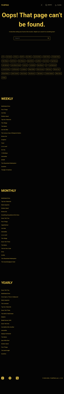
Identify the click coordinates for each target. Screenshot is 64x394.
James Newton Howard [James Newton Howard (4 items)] (9, 63)
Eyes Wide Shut (5, 340)
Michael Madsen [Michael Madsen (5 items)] (27, 72)
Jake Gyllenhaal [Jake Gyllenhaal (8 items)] (47, 59)
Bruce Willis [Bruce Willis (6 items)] (35, 49)
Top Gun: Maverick (6, 119)
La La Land (4, 146)
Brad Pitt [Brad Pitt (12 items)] (27, 49)
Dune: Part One (5, 323)
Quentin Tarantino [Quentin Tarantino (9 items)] (39, 72)
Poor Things (4, 109)
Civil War (3, 113)
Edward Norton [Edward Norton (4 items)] (6, 59)
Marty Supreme (5, 205)
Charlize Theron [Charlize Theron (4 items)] (6, 54)
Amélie (3, 255)
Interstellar (4, 156)
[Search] (48, 5)
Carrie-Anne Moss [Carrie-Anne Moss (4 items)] (46, 49)
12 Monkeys (4, 153)
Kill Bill (3, 159)
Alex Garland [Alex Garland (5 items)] (10, 49)
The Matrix (4, 126)
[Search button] (48, 38)
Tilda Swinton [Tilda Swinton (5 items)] (17, 77)
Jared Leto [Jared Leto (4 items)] (21, 63)
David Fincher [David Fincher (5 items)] (41, 54)
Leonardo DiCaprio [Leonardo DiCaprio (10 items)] (7, 68)
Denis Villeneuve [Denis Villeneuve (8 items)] (52, 54)
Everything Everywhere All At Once (10, 215)
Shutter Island (5, 116)
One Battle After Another (7, 327)
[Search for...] (30, 38)
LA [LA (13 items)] (47, 63)
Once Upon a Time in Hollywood (9, 297)
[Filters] (58, 5)
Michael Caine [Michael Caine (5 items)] (16, 72)
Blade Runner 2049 (6, 320)
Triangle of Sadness (6, 170)
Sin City (3, 149)
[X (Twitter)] (17, 378)
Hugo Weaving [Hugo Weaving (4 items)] (36, 59)
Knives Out (4, 136)
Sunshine (3, 166)
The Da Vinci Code (6, 248)
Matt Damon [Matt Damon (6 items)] (5, 72)
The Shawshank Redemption (8, 163)
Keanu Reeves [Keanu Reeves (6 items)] (40, 63)
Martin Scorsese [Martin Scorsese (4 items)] (52, 68)
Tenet (2, 143)
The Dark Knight (5, 350)
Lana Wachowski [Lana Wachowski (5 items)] (56, 63)
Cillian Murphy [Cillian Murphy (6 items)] (30, 54)
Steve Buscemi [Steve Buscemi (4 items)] (6, 77)
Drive (2, 251)
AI (41, 5)
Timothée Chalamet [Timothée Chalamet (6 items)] (29, 77)
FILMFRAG (5, 5)
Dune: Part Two (5, 218)
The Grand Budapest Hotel (8, 262)
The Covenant (5, 303)
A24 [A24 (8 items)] (3, 49)
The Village (4, 123)
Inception (3, 139)
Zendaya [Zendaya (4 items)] (49, 77)
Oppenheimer (4, 225)
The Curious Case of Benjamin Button (11, 133)
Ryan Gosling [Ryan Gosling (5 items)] (50, 72)
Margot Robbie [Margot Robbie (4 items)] (41, 68)
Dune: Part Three (5, 241)
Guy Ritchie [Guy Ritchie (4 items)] (16, 59)
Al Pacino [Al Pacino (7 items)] (19, 49)
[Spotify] (10, 378)
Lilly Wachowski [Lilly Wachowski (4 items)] (19, 68)
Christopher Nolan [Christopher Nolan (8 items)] (19, 54)
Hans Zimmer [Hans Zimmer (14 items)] (26, 59)
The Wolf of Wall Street (7, 313)
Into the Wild (4, 129)
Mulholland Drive (5, 106)
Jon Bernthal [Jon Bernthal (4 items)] (30, 63)
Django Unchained (6, 333)
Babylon (3, 317)
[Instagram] (2, 378)
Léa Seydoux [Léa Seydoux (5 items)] (30, 68)
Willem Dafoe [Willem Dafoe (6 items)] (41, 77)
